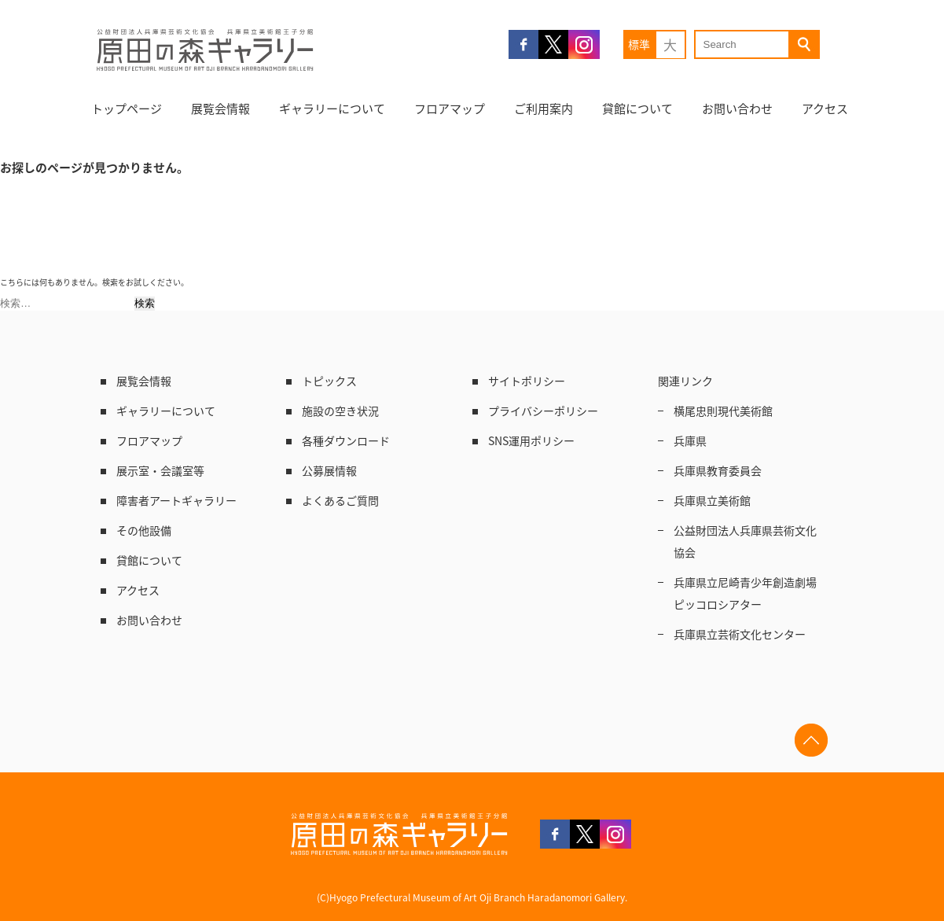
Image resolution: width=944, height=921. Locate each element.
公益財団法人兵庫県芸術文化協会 (745, 541)
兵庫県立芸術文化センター (740, 634)
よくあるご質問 (340, 500)
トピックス (329, 381)
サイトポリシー (526, 381)
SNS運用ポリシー (531, 440)
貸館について (637, 108)
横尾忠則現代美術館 (723, 410)
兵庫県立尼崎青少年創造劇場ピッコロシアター (745, 593)
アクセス (825, 108)
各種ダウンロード (346, 440)
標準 (639, 44)
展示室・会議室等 (160, 470)
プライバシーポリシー (543, 410)
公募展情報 (329, 470)
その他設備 (143, 530)
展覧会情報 (220, 108)
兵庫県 (690, 440)
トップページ (126, 108)
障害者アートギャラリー (176, 500)
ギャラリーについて (332, 108)
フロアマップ (449, 108)
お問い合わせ (737, 108)
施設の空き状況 (340, 410)
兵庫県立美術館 (712, 500)
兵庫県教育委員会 (718, 470)
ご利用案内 (543, 108)
